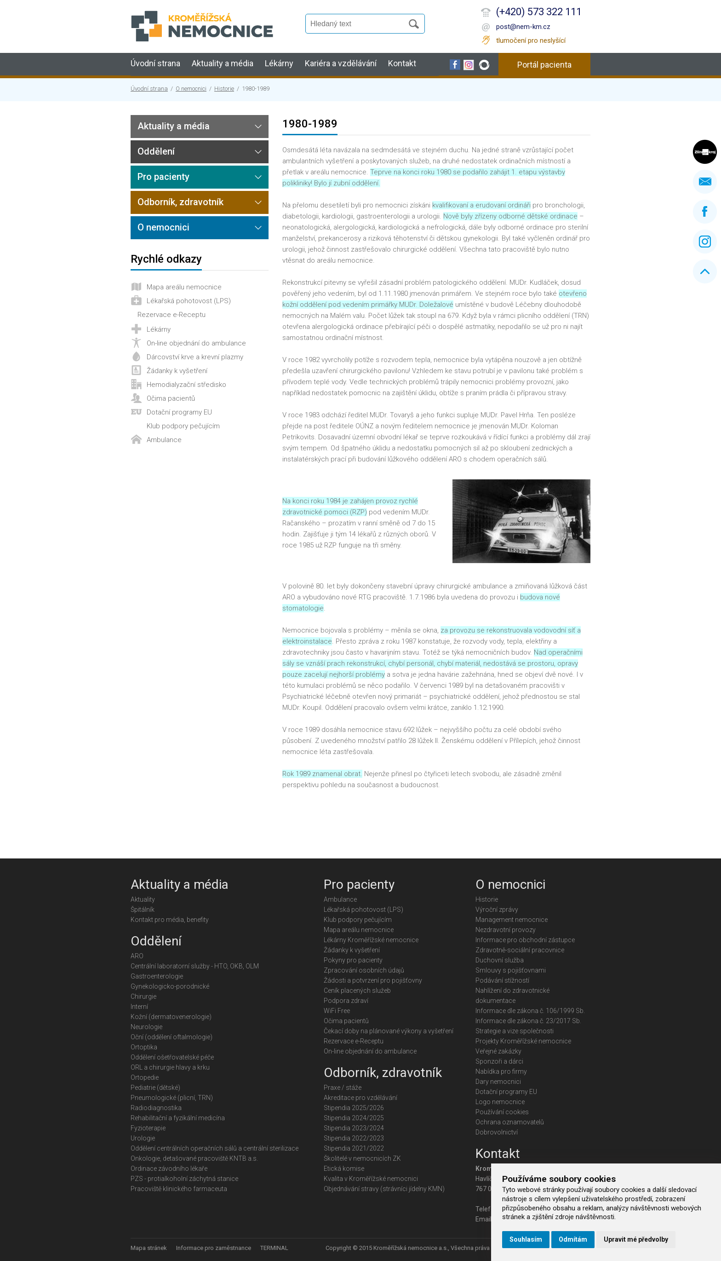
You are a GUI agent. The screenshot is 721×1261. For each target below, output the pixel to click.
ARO (137, 956)
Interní (139, 1006)
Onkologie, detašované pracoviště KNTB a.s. (194, 1158)
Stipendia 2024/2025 (354, 1118)
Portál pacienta (544, 64)
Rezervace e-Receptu (171, 315)
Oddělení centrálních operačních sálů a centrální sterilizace (214, 1148)
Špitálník (142, 909)
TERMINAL (274, 1247)
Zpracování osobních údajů (364, 970)
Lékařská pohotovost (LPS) (189, 301)
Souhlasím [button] (525, 1239)
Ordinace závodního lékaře (169, 1168)
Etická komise (344, 1168)
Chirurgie (143, 996)
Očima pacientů (171, 398)
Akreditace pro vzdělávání (360, 1097)
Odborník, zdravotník (180, 201)
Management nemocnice (511, 919)
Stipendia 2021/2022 (354, 1148)
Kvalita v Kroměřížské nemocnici (371, 1178)
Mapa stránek (149, 1247)
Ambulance (164, 440)
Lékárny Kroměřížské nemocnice (371, 940)
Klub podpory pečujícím (183, 426)
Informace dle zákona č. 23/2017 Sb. (528, 1021)
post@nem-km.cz (523, 27)
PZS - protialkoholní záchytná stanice (184, 1178)
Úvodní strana (155, 63)
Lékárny (279, 63)
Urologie (143, 1138)
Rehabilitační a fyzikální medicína (178, 1118)
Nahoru (705, 271)
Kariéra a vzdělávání (341, 63)
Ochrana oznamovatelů (509, 1122)
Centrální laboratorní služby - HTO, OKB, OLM (195, 966)
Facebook (705, 211)
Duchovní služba (499, 960)
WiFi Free (337, 1010)
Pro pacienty (163, 176)
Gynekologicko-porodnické (170, 986)
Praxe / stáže (342, 1087)
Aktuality (143, 899)
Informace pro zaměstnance (213, 1247)
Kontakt (402, 63)
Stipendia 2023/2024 (354, 1128)
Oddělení (156, 151)
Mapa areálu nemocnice (184, 287)
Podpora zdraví (346, 1000)
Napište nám (705, 182)
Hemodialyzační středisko (186, 384)
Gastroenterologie (157, 976)
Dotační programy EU (179, 412)
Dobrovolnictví (496, 1132)
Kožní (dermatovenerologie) (171, 1016)
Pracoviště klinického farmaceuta (179, 1188)
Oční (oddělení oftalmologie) (171, 1037)
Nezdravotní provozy (505, 929)
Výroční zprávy (496, 909)
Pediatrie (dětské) (155, 1087)
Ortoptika (144, 1047)
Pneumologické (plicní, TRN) (172, 1097)
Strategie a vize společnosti (514, 1031)
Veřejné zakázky (498, 1051)
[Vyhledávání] (358, 24)
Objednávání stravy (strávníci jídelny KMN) (384, 1188)
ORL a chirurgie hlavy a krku (170, 1067)
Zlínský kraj (705, 152)
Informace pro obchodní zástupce (525, 940)
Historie (224, 88)
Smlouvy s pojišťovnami (510, 970)
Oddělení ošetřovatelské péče (172, 1057)
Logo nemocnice (500, 1102)
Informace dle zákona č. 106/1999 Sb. (530, 1010)
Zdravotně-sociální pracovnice (519, 950)
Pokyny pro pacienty (353, 960)
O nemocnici (191, 88)
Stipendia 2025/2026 (354, 1107)
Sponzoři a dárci (499, 1061)
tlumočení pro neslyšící (531, 40)
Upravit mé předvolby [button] (636, 1239)
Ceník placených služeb (357, 990)
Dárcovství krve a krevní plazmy (195, 357)
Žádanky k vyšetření (177, 371)
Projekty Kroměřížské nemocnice (523, 1041)
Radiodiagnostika (156, 1107)
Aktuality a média (222, 63)
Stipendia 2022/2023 (354, 1138)
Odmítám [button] (573, 1239)
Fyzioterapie (148, 1128)
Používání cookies (502, 1112)
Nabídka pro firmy (501, 1071)
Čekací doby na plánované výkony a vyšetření (388, 1031)
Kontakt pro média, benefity (170, 919)
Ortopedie (145, 1077)
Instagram (705, 241)
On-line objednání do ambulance (196, 343)
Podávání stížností (502, 980)
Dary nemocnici (498, 1081)
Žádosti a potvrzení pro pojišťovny (373, 980)
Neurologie (146, 1027)
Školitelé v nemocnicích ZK (362, 1158)
